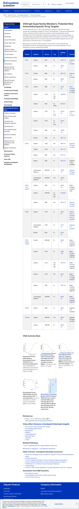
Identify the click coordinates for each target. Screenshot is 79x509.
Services (37, 11)
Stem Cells (7, 159)
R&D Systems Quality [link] (47, 494)
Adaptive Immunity (10, 113)
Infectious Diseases (10, 134)
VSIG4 (26, 143)
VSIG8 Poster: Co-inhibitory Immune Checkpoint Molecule (42, 464)
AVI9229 (63, 94)
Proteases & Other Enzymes (9, 155)
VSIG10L (27, 317)
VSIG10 (27, 308)
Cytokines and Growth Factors (11, 94)
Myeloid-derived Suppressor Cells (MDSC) (9, 69)
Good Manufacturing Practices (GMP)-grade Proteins (40, 475)
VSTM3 (27, 244)
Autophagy (8, 36)
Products (6, 11)
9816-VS (63, 143)
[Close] (76, 504)
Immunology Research (23, 15)
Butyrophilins (29, 430)
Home (4, 15)
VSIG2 (26, 73)
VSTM (27, 439)
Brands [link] (43, 488)
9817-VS (63, 149)
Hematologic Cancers (11, 57)
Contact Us (68, 11)
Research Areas (12, 15)
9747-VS (63, 155)
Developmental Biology (11, 98)
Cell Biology (7, 87)
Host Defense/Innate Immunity (10, 130)
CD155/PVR (73, 242)
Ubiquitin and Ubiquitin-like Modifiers (11, 163)
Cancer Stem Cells (10, 43)
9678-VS (63, 202)
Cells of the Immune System (10, 117)
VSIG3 (50, 37)
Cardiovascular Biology (11, 90)
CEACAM (28, 438)
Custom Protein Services (32, 477)
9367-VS (63, 138)
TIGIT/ (26, 240)
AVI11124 (63, 263)
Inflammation (8, 64)
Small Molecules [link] (8, 499)
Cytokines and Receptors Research (10, 122)
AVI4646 (63, 193)
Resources (48, 11)
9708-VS (63, 60)
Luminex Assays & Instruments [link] (12, 494)
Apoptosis (7, 33)
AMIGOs (27, 432)
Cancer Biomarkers (10, 40)
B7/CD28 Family (30, 436)
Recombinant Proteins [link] (10, 496)
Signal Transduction (10, 77)
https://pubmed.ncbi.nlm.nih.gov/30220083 (38, 420)
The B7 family (27, 29)
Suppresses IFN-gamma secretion (73, 145)
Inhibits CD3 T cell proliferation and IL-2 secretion (73, 215)
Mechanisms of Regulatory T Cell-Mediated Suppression (39, 448)
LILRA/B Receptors (30, 434)
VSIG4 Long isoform (27, 187)
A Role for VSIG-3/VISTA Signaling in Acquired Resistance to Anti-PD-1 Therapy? (48, 467)
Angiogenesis (8, 30)
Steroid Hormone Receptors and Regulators (10, 82)
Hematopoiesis (9, 126)
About (58, 11)
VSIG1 (26, 60)
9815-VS (63, 73)
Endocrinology (8, 102)
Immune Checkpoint (35, 15)
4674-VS (63, 160)
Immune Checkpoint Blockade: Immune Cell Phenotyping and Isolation (45, 462)
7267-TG (63, 285)
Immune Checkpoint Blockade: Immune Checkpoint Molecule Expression (46, 460)
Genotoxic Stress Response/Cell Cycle (11, 50)
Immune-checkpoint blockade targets (51, 424)
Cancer (6, 27)
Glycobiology (8, 105)
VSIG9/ (27, 242)
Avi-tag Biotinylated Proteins (33, 428)
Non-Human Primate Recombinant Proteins (37, 426)
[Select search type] (25, 4)
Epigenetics (8, 46)
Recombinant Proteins (31, 473)
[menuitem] (4, 15)
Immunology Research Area (11, 109)
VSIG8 (26, 212)
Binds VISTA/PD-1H (73, 88)
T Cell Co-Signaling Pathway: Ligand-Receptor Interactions (40, 445)
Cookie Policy (11, 506)
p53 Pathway (8, 74)
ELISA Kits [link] (7, 491)
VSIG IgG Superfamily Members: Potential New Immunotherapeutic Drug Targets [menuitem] (25, 16)
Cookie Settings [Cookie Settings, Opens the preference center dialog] (59, 504)
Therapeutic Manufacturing (21, 11)
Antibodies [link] (7, 488)
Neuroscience (8, 151)
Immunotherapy (29, 465)
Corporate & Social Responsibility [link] (50, 491)
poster (33, 403)
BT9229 (63, 104)
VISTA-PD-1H (66, 37)
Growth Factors (9, 54)
